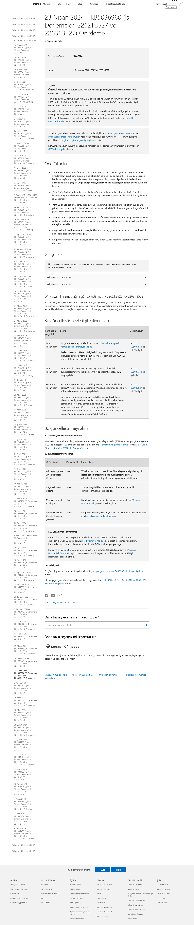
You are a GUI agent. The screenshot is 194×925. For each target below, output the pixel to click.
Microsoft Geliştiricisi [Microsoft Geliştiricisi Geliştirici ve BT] (135, 884)
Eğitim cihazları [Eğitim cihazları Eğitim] (75, 889)
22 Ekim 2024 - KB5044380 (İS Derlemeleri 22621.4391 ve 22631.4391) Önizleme (25, 527)
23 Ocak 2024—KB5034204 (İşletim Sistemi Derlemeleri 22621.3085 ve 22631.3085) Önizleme (24, 759)
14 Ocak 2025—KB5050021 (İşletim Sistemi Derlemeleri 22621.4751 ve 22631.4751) (22, 474)
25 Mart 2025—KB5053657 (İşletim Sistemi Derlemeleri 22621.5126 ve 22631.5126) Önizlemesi (24, 400)
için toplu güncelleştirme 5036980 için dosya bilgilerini (117, 571)
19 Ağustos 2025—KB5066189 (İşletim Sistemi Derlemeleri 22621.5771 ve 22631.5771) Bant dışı (23, 224)
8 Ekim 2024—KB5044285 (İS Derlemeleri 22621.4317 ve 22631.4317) (25, 539)
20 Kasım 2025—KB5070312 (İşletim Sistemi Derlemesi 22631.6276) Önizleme (24, 135)
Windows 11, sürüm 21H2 (23, 851)
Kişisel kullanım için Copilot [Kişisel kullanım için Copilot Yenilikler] (19, 889)
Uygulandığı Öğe (54, 41)
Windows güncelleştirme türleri (119, 133)
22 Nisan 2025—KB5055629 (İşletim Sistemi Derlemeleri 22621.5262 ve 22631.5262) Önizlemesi (24, 355)
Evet (103, 869)
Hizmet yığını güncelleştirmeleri (115, 444)
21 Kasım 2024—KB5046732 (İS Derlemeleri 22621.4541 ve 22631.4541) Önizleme (25, 502)
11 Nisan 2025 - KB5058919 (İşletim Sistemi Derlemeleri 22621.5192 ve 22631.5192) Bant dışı (23, 370)
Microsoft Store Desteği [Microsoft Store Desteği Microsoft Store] (49, 894)
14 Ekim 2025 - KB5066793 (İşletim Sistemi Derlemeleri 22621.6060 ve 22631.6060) (22, 173)
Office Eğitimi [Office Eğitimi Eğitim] (74, 903)
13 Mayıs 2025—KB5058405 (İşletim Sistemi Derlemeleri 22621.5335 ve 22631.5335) (22, 340)
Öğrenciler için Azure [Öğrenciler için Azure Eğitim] (77, 918)
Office (60, 4)
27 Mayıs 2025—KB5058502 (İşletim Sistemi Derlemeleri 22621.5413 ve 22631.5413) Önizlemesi (24, 326)
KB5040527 (136, 387)
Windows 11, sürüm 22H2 (23, 845)
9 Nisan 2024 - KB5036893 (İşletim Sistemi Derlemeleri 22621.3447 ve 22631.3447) (22, 688)
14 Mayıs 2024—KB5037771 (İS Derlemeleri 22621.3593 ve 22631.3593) (25, 662)
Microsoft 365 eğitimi (82, 674)
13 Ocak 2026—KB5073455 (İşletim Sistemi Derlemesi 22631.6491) (22, 110)
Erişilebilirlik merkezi (136, 674)
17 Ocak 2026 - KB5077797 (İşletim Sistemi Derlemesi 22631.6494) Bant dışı (23, 98)
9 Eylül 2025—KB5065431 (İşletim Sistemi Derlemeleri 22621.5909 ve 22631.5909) (25, 199)
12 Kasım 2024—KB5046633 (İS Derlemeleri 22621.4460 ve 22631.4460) (25, 515)
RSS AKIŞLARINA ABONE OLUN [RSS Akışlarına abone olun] (62, 602)
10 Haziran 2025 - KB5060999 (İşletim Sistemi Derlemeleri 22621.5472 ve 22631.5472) (22, 296)
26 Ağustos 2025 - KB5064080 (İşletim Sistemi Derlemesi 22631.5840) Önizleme (24, 211)
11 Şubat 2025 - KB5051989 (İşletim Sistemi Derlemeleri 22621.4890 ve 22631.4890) (22, 444)
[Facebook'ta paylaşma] (47, 595)
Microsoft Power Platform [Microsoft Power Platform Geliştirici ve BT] (136, 909)
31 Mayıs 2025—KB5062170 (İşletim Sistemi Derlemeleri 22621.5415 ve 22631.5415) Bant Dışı (24, 311)
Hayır (118, 869)
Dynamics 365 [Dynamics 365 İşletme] (102, 898)
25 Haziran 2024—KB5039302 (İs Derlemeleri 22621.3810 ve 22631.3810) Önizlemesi (25, 625)
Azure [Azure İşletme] (99, 894)
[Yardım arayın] (174, 3)
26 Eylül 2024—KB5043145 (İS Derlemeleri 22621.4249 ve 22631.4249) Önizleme (25, 551)
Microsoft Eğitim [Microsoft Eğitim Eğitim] (75, 884)
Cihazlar (81, 4)
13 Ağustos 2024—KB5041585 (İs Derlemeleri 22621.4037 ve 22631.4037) (25, 588)
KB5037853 (136, 346)
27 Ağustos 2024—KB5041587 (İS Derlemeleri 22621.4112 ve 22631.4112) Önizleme (25, 576)
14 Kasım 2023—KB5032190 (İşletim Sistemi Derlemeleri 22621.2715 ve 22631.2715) (22, 818)
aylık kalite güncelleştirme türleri (64, 136)
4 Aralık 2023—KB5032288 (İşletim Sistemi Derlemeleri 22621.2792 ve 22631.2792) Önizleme (24, 804)
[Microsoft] (19, 4)
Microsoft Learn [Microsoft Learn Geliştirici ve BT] (133, 889)
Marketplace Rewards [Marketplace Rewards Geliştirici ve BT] (135, 914)
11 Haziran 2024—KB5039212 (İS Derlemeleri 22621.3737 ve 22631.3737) (25, 637)
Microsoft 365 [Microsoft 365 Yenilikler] (14, 894)
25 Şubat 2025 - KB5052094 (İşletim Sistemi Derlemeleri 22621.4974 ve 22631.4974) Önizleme (24, 429)
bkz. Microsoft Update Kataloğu (100, 515)
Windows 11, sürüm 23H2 (23, 36)
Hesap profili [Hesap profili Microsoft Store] (45, 884)
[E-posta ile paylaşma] (58, 595)
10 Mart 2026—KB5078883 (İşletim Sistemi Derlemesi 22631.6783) (22, 61)
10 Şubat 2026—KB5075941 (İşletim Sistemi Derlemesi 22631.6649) (22, 73)
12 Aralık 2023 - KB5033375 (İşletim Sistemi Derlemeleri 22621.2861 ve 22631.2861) (22, 789)
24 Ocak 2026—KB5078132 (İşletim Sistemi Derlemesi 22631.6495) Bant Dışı (24, 86)
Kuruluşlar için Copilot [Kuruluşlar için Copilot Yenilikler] (17, 884)
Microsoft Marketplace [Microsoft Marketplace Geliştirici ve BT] (135, 905)
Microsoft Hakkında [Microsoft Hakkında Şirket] (163, 889)
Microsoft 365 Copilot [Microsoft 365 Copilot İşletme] (104, 912)
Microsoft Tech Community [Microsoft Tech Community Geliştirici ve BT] (137, 900)
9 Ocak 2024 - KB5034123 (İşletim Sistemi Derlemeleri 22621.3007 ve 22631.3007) (22, 774)
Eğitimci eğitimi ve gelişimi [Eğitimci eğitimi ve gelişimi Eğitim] (79, 907)
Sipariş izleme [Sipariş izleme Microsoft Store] (45, 903)
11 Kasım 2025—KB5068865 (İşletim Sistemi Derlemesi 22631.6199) (22, 147)
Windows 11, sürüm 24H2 (23, 30)
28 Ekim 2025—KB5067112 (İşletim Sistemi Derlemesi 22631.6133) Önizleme (24, 159)
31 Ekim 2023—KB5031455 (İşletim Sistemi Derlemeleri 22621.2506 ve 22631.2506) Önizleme (24, 833)
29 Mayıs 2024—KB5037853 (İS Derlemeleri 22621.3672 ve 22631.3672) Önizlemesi (25, 650)
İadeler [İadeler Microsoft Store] (43, 898)
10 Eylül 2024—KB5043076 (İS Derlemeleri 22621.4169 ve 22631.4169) (25, 564)
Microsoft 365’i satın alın (114, 4)
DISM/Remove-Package (93, 540)
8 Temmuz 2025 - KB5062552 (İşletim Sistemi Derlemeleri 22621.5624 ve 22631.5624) (22, 266)
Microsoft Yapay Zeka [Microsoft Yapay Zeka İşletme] (104, 884)
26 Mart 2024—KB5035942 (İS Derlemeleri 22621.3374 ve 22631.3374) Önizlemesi (25, 701)
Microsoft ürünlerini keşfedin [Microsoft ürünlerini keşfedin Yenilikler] (19, 898)
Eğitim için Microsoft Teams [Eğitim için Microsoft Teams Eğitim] (79, 894)
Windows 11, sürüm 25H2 (23, 24)
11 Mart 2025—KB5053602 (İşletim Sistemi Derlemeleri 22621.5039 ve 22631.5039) (22, 414)
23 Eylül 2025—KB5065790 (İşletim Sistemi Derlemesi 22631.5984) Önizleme (24, 186)
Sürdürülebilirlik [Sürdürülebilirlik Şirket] (162, 903)
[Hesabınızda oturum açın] (181, 3)
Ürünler (69, 4)
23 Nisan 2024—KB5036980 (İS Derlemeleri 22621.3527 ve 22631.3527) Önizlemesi (25, 674)
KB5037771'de (138, 371)
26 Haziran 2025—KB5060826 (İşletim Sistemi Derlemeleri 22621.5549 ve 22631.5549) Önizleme (24, 281)
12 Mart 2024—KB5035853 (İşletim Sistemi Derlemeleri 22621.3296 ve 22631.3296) (22, 715)
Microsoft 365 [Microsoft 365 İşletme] (101, 903)
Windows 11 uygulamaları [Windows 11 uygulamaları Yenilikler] (18, 903)
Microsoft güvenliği (108, 674)
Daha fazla (94, 4)
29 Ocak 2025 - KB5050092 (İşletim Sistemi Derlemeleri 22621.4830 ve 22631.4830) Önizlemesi (24, 459)
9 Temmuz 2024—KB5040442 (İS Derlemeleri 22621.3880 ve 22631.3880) (25, 613)
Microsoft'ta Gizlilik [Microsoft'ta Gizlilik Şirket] (163, 894)
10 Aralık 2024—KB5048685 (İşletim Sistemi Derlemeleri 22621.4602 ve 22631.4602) (22, 488)
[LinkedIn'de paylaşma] (52, 595)
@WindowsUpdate (57, 149)
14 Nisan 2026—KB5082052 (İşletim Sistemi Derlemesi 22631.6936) (22, 49)
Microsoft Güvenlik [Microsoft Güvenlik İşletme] (103, 889)
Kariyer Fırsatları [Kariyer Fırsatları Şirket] (162, 884)
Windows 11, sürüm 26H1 (23, 18)
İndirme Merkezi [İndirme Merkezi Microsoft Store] (46, 889)
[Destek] (37, 4)
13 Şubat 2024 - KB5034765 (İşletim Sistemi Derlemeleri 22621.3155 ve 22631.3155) (22, 744)
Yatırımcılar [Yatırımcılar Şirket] (161, 898)
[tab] (54, 646)
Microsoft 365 (49, 4)
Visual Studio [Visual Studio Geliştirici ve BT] (132, 918)
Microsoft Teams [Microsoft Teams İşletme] (102, 916)
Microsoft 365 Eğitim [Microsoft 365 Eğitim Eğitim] (77, 898)
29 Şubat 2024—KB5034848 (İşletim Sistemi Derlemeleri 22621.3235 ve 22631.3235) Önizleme (24, 730)
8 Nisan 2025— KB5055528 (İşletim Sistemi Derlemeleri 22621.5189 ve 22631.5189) (22, 385)
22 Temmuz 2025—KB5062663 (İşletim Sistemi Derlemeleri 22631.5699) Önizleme (24, 253)
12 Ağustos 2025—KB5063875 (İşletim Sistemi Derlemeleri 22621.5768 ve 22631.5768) (22, 239)
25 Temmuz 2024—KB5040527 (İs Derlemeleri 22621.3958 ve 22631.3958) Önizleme (25, 601)
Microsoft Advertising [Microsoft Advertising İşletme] (104, 907)
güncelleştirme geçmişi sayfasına (80, 140)
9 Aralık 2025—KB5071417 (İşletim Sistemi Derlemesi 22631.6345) (22, 123)
